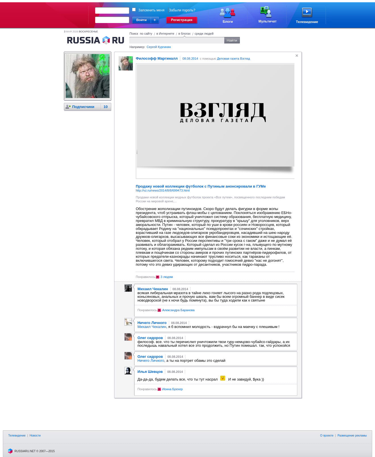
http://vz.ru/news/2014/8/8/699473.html (163, 190)
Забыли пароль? (182, 10)
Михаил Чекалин (151, 327)
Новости (35, 435)
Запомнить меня (152, 10)
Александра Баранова (178, 310)
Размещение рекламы (352, 435)
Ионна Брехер (172, 389)
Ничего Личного (150, 360)
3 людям (166, 277)
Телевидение (17, 435)
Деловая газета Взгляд (233, 58)
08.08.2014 (190, 58)
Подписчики (83, 107)
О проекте (327, 435)
